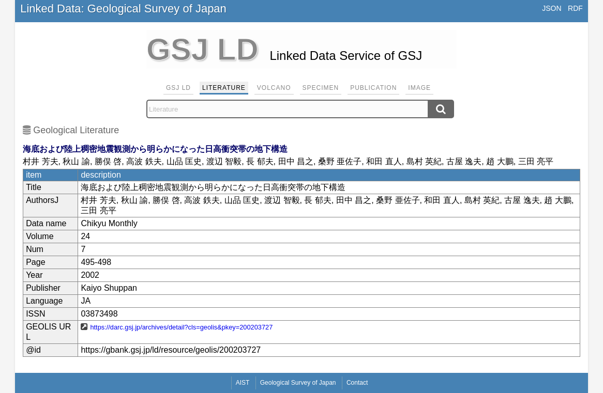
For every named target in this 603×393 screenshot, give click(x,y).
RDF (575, 8)
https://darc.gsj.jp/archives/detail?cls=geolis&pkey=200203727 (181, 327)
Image (419, 87)
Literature (224, 87)
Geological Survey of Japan (298, 382)
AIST (243, 382)
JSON (551, 8)
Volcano (274, 87)
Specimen (321, 87)
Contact (357, 382)
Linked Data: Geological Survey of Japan (123, 8)
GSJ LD (178, 87)
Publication (373, 87)
